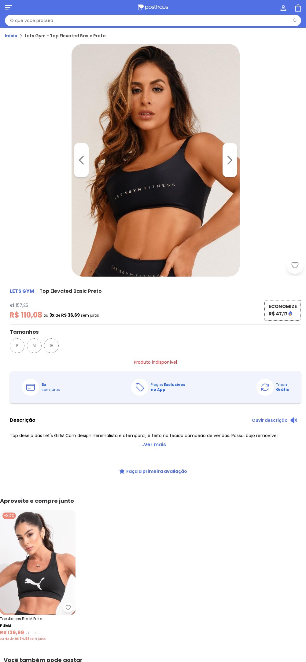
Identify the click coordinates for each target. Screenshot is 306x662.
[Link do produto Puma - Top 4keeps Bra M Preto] (38, 575)
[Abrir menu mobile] (8, 7)
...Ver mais (153, 444)
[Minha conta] (282, 7)
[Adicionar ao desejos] (295, 265)
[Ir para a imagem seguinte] (230, 160)
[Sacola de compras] (297, 7)
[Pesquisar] (295, 20)
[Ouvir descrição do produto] (274, 420)
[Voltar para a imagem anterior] (81, 160)
